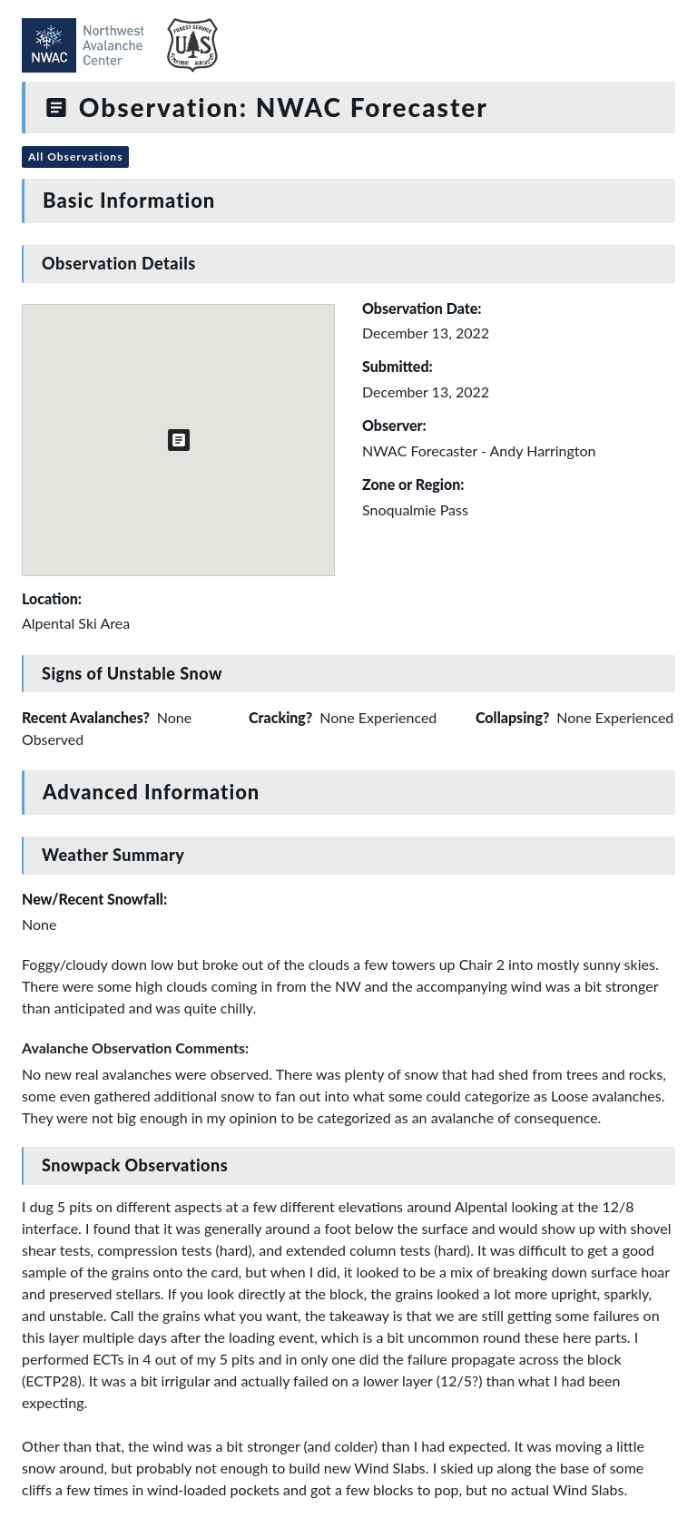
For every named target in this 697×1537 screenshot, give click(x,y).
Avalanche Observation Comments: (135, 1047)
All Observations (75, 156)
